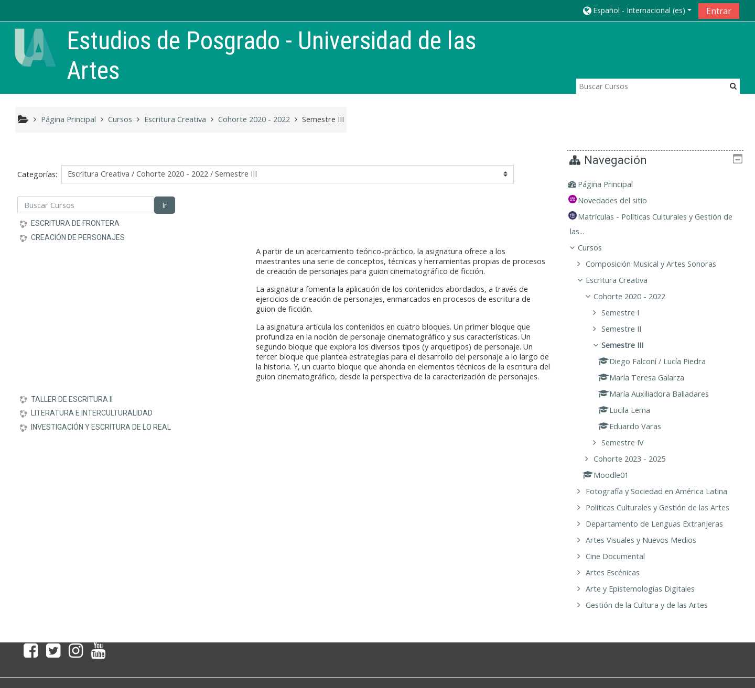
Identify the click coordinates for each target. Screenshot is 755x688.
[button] (636, 10)
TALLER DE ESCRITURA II (72, 399)
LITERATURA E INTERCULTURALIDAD (92, 413)
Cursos (597, 248)
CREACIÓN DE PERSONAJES (78, 237)
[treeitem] (659, 184)
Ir (164, 205)
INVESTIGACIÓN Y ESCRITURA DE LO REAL (101, 427)
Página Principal (612, 184)
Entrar (718, 11)
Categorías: (37, 174)
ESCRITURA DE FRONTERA (75, 223)
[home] (35, 47)
